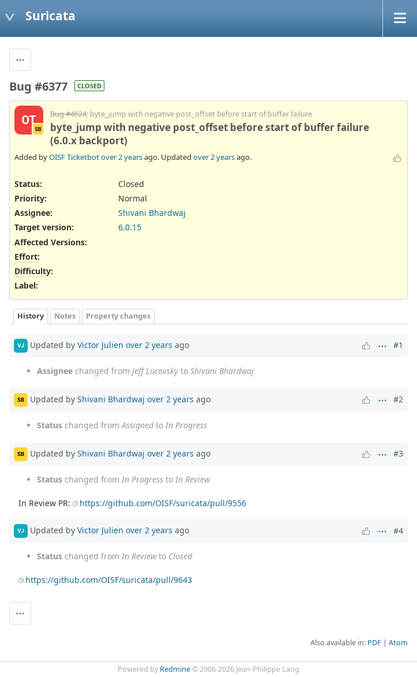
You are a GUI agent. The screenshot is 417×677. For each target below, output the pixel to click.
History (30, 316)
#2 (398, 399)
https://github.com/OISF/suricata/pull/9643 (108, 579)
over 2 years (121, 157)
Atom (398, 643)
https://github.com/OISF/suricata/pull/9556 (163, 503)
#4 (398, 530)
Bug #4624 (68, 114)
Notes (65, 316)
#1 (398, 344)
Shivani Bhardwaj (152, 212)
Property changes (118, 316)
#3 (398, 453)
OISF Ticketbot (74, 157)
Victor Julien (100, 344)
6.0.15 (129, 227)
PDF (374, 643)
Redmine (175, 669)
